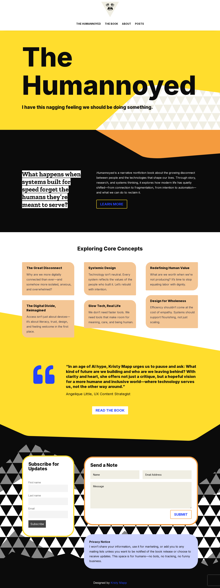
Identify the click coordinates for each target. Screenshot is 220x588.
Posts (139, 23)
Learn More (111, 204)
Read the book (110, 410)
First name (34, 482)
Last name (34, 495)
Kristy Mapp (119, 582)
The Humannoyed (88, 23)
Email (31, 508)
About (126, 23)
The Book (111, 23)
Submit (181, 514)
